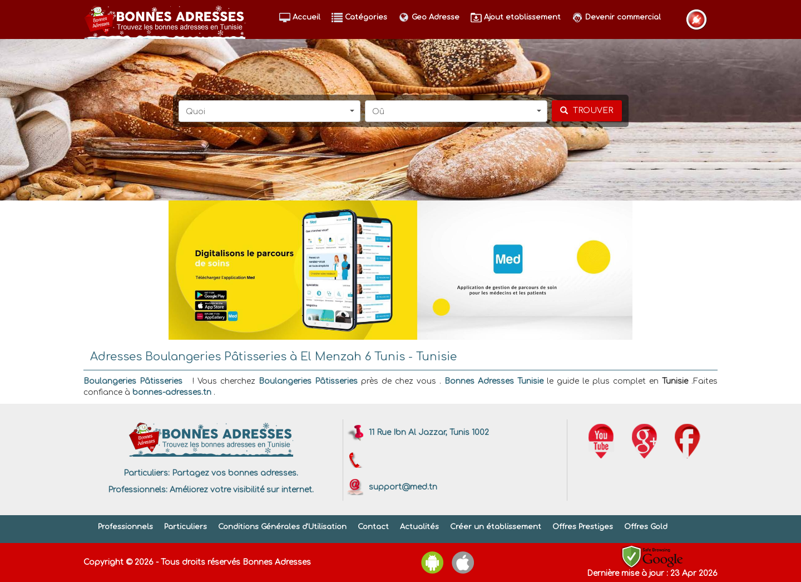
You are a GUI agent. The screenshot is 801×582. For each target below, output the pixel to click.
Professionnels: (137, 490)
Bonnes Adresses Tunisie (493, 381)
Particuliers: (146, 473)
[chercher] (586, 110)
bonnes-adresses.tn (171, 392)
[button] (270, 111)
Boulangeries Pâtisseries (132, 381)
